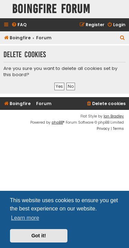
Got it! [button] (38, 235)
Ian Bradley (114, 116)
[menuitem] (18, 25)
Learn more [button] (25, 218)
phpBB (57, 122)
